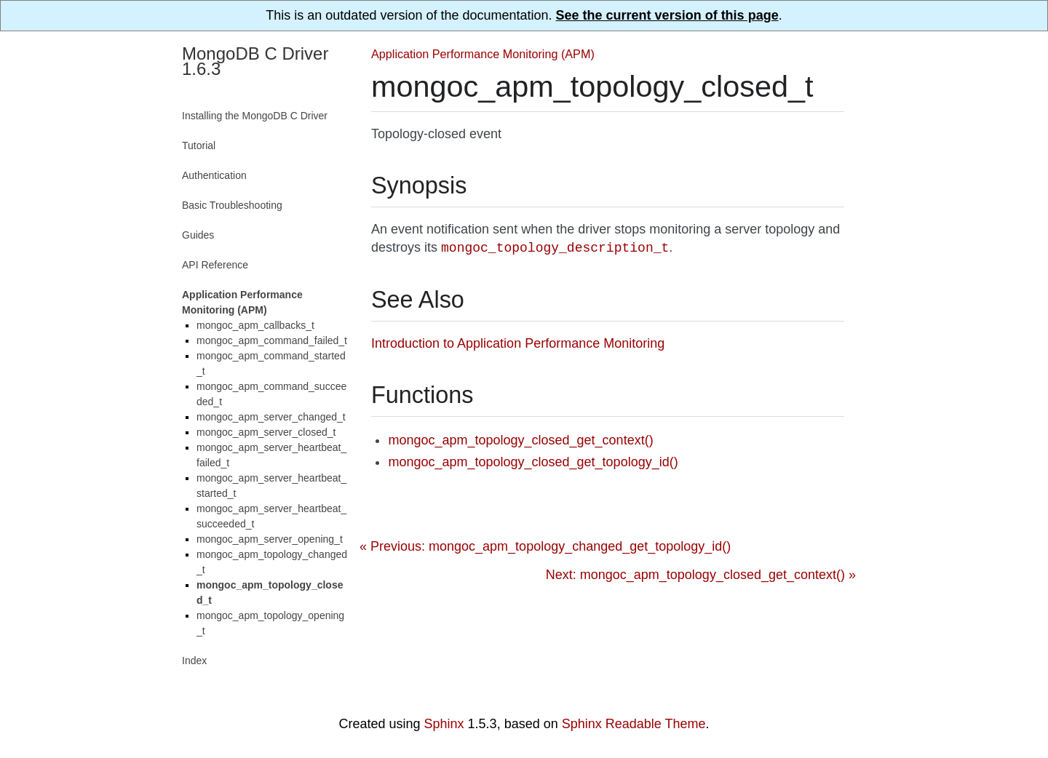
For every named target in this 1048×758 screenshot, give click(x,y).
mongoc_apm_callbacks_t (255, 325)
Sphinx (444, 724)
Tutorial (198, 145)
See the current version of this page (667, 15)
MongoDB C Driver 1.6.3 (255, 61)
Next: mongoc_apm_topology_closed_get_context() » (701, 574)
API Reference (215, 265)
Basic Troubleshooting (232, 205)
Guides (198, 235)
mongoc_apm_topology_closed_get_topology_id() (533, 462)
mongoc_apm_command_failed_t (271, 340)
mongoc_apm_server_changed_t (271, 417)
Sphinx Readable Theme (634, 724)
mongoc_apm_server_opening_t (269, 539)
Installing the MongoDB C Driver (255, 115)
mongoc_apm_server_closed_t (266, 432)
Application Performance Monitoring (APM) (483, 53)
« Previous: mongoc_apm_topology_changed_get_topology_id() (545, 546)
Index (194, 660)
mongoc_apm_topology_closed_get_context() (520, 440)
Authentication (214, 175)
